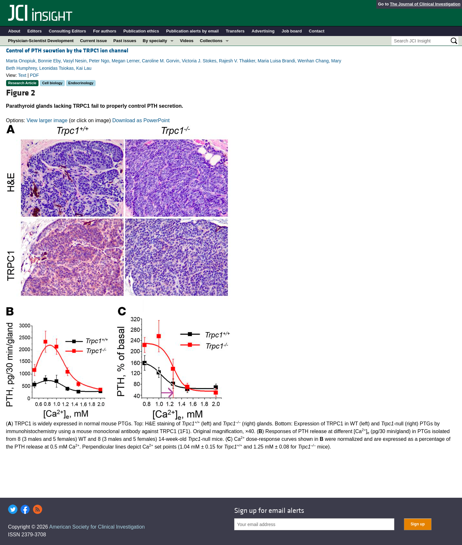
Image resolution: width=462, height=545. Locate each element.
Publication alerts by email (192, 31)
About (14, 31)
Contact (316, 31)
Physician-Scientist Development (40, 40)
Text (22, 75)
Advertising (263, 31)
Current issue (93, 40)
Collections (211, 40)
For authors (104, 31)
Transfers (235, 31)
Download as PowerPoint (141, 120)
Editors (34, 31)
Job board (292, 31)
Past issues (124, 40)
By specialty (155, 40)
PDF (34, 75)
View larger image (47, 120)
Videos (186, 40)
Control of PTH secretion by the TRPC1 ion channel (67, 50)
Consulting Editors (67, 31)
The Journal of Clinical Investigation (425, 4)
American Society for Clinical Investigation (97, 527)
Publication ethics (141, 31)
